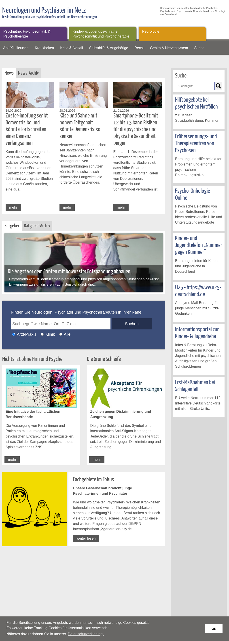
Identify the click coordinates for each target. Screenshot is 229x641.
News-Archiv (28, 73)
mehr (13, 207)
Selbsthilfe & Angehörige (108, 48)
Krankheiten (44, 48)
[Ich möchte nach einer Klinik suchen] (42, 334)
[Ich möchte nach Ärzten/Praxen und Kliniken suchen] (60, 334)
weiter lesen (85, 538)
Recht (139, 48)
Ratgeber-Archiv (37, 225)
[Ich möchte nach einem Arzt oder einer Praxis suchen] (13, 334)
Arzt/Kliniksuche (16, 48)
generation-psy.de (117, 529)
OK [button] (214, 629)
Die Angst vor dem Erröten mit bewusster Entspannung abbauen (69, 272)
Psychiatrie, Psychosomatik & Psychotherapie (26, 33)
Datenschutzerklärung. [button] (86, 634)
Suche (199, 48)
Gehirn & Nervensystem (169, 48)
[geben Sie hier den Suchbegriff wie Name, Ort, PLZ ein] (60, 323)
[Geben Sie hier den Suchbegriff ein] (194, 86)
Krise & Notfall (71, 48)
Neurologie (150, 31)
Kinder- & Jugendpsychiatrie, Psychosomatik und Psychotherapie (101, 33)
